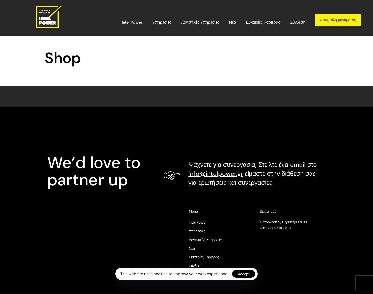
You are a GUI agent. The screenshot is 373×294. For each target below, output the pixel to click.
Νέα (232, 22)
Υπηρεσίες (161, 22)
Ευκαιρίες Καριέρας (263, 22)
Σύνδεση (297, 22)
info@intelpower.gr (215, 174)
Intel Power (132, 22)
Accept (243, 274)
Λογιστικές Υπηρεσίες (200, 22)
